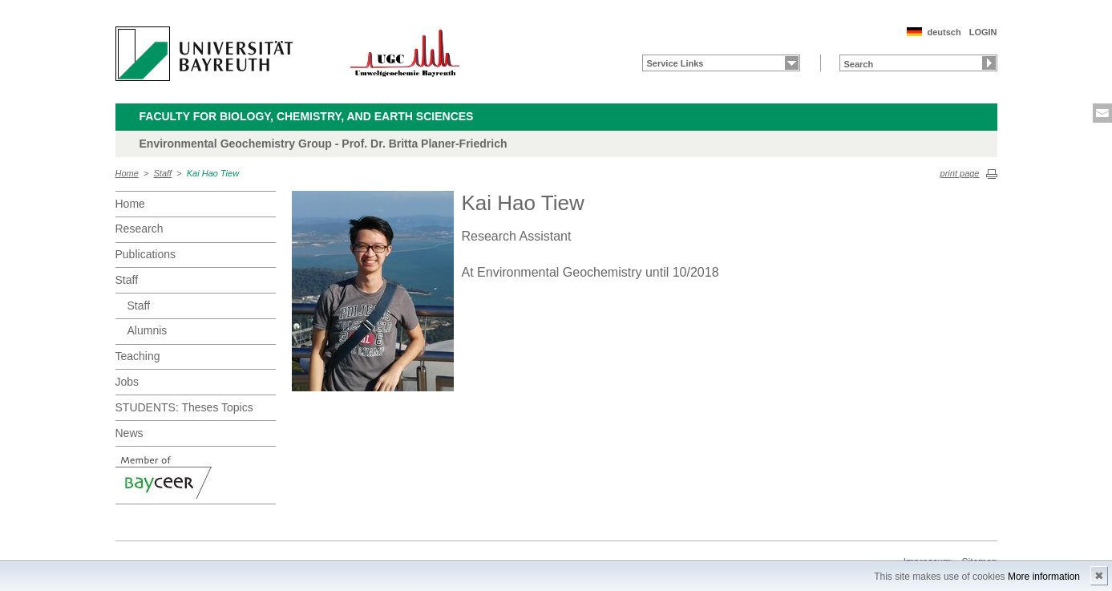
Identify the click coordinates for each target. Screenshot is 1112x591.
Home (127, 173)
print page (960, 173)
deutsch (943, 32)
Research (139, 228)
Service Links (675, 63)
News (129, 433)
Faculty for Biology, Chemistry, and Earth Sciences (307, 116)
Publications (145, 254)
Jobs (127, 381)
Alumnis (147, 330)
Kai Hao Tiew (213, 173)
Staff (163, 173)
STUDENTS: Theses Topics (184, 407)
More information (1044, 576)
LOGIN (983, 32)
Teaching (137, 356)
